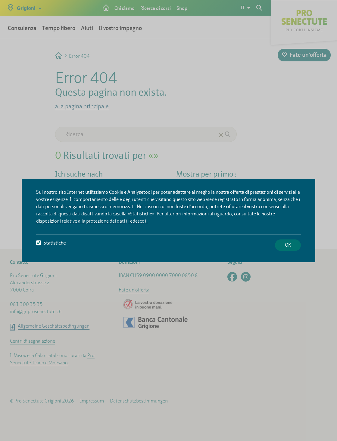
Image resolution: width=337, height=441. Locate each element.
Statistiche (51, 243)
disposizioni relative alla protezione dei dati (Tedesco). (92, 221)
